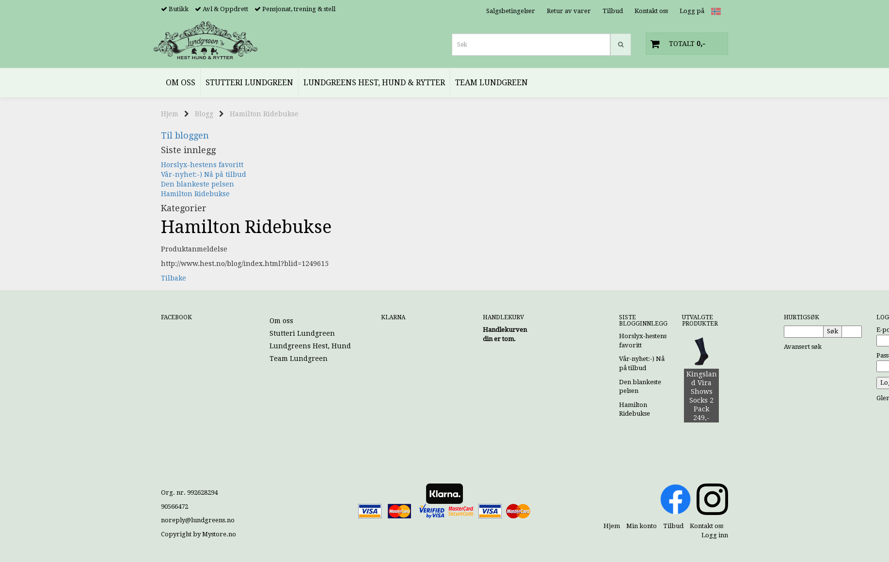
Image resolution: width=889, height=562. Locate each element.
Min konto (641, 526)
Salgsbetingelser (510, 11)
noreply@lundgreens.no (198, 520)
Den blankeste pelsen (197, 184)
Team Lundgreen (299, 358)
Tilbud (613, 11)
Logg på (692, 11)
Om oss (281, 321)
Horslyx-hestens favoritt (202, 165)
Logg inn (714, 535)
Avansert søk (803, 346)
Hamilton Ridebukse (264, 114)
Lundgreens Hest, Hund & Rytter (325, 346)
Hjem (169, 114)
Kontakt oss (651, 11)
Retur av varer (569, 11)
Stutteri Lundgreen (302, 333)
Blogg (204, 114)
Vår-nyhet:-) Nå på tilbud (203, 174)
